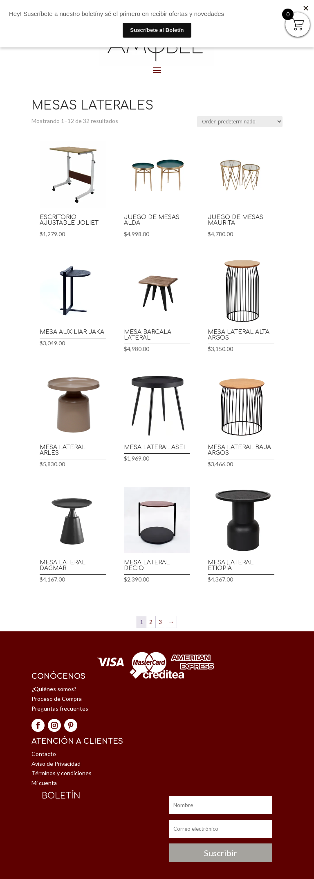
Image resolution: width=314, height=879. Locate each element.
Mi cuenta (44, 782)
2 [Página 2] (151, 621)
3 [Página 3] (160, 621)
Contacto (43, 753)
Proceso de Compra (56, 698)
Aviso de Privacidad (56, 763)
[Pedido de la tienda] (240, 121)
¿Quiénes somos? (53, 688)
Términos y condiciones (61, 772)
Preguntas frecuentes (59, 708)
